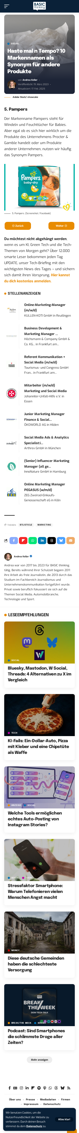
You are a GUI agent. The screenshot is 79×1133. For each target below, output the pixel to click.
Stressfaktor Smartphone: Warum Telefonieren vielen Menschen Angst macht (35, 892)
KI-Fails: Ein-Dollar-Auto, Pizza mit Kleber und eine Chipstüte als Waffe (38, 747)
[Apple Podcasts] (44, 1088)
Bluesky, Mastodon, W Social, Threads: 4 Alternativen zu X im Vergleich (39, 674)
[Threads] (56, 1088)
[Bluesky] (62, 1088)
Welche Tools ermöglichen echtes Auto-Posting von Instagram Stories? (35, 819)
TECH (14, 733)
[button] (64, 1119)
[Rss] (69, 1088)
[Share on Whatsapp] (32, 540)
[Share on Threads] (51, 540)
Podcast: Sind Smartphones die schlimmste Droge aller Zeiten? (36, 1037)
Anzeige (16, 805)
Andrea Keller (30, 80)
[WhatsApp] (50, 1088)
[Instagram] (21, 1088)
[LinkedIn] (27, 1088)
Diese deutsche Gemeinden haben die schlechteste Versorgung (36, 964)
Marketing (44, 525)
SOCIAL (15, 44)
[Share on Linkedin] (42, 540)
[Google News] (15, 1088)
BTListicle (26, 525)
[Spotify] (39, 1088)
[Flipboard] (33, 1088)
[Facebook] (9, 1088)
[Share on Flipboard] (23, 540)
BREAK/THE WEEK (21, 1023)
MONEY (15, 950)
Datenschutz (34, 1126)
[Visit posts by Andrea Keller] (11, 84)
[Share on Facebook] (13, 540)
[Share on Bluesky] (61, 540)
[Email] (70, 540)
